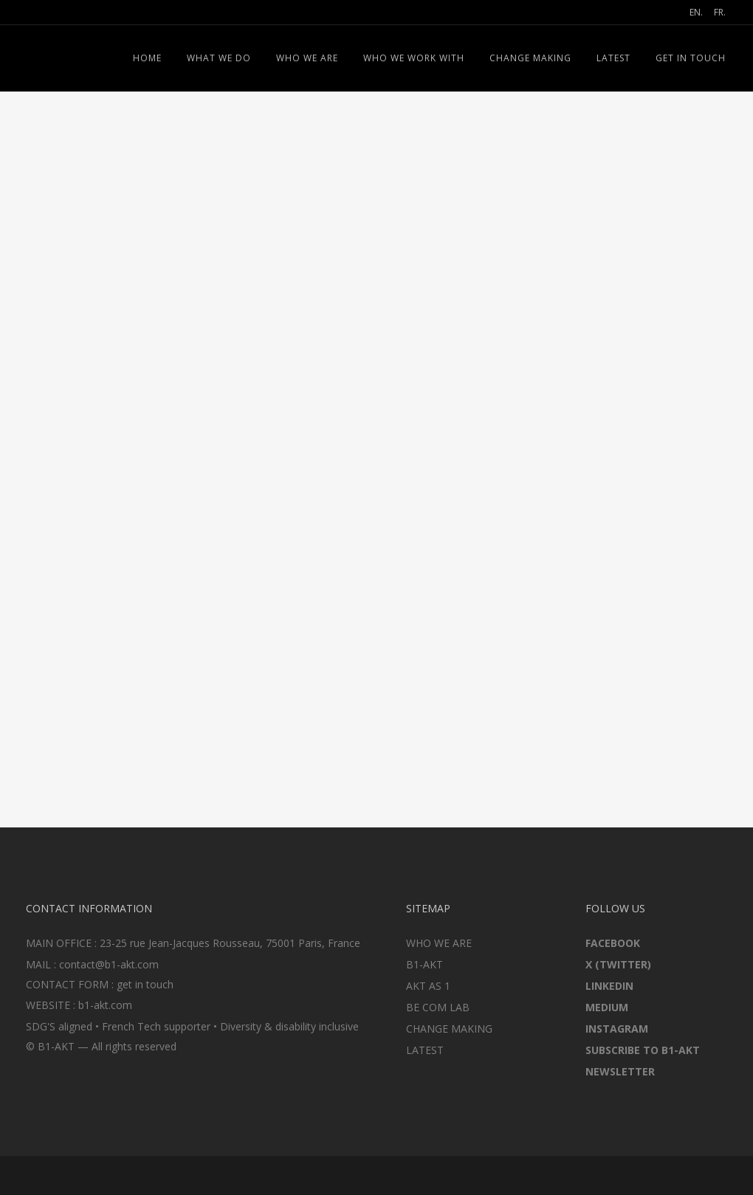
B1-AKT (424, 964)
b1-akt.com (105, 1005)
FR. (720, 12)
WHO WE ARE (439, 943)
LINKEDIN (609, 986)
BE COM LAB (438, 1007)
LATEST (425, 1050)
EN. (696, 12)
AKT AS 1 (428, 986)
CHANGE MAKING (449, 1029)
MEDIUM (606, 1007)
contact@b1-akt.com (109, 964)
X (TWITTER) (618, 964)
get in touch (145, 984)
